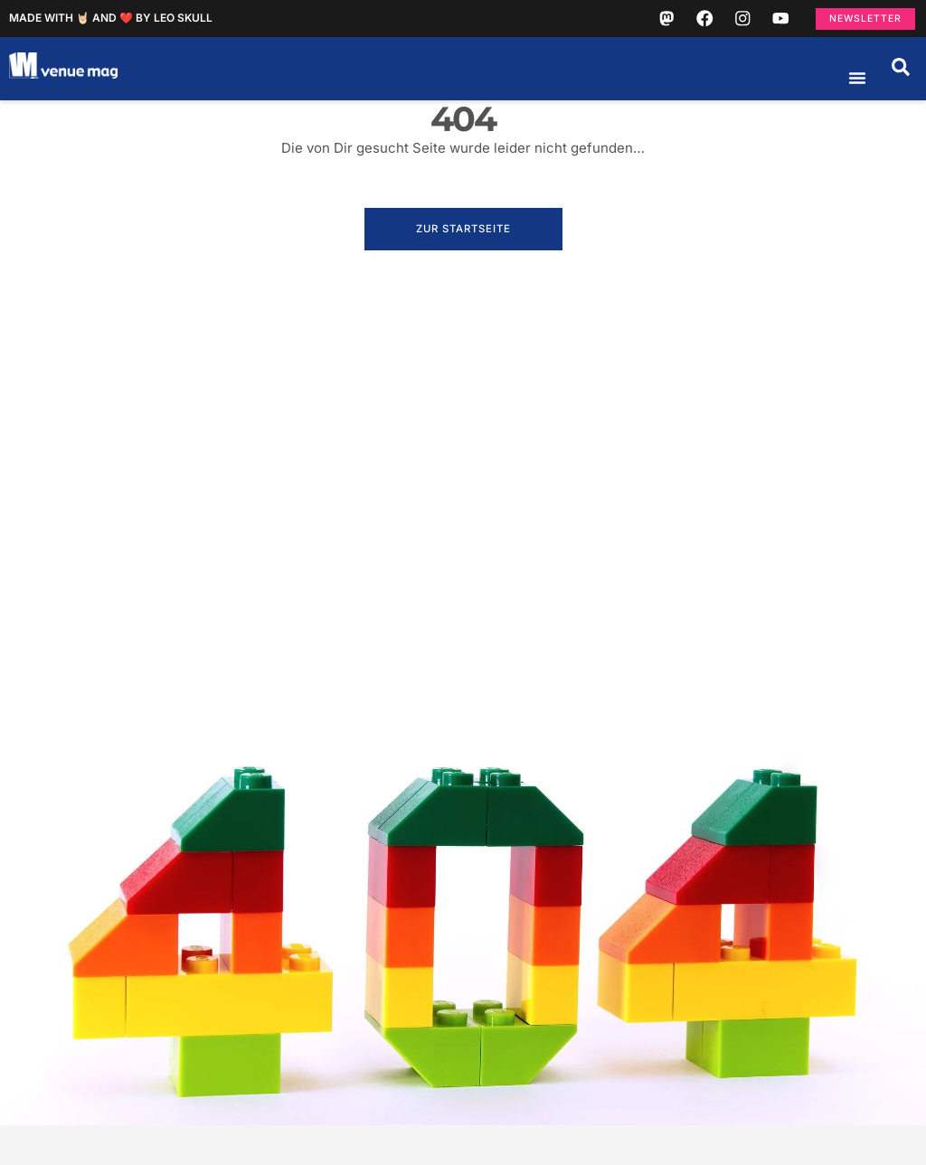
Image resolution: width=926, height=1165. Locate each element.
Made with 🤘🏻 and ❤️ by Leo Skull (111, 21)
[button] (900, 73)
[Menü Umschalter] (857, 84)
